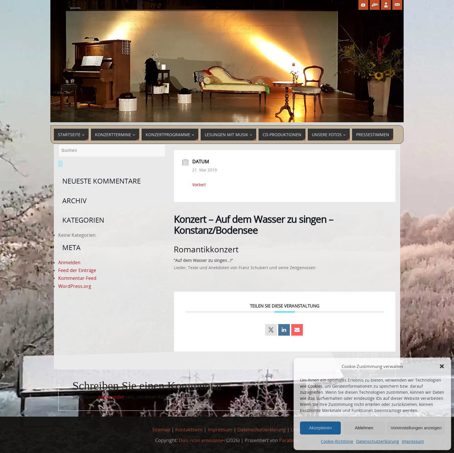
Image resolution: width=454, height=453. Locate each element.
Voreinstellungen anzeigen (416, 427)
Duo (202, 440)
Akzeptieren (320, 427)
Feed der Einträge (77, 270)
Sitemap (161, 429)
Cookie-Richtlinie (337, 441)
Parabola (289, 440)
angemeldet (111, 397)
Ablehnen (364, 427)
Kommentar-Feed (77, 278)
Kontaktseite (189, 429)
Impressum (413, 441)
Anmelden (69, 262)
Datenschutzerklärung (377, 441)
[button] (442, 366)
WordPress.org (74, 286)
